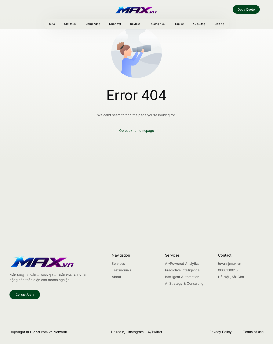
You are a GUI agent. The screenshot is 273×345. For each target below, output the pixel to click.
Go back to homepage (136, 131)
